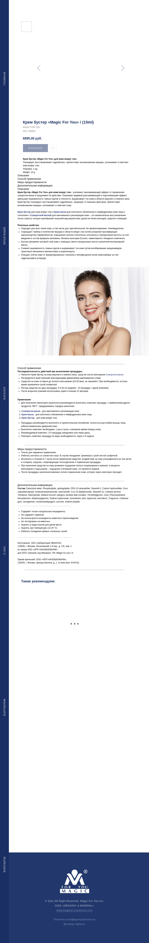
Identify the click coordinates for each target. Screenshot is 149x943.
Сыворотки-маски (114, 374)
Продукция (4, 236)
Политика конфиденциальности (74, 919)
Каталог (4, 392)
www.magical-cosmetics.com (74, 910)
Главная (4, 78)
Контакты (4, 864)
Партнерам (4, 707)
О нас (4, 550)
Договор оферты (74, 924)
